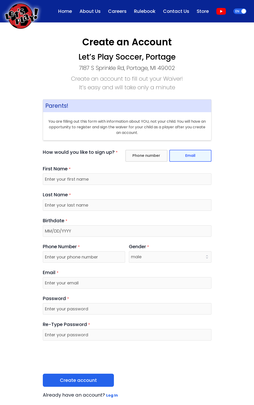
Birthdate (55, 220)
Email (190, 155)
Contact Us (176, 11)
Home (65, 11)
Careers (117, 11)
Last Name (57, 194)
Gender (139, 246)
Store (203, 11)
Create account (78, 380)
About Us (90, 11)
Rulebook (145, 11)
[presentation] (78, 357)
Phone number (146, 155)
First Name (57, 169)
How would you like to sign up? (80, 152)
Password (56, 298)
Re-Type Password (66, 324)
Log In (112, 395)
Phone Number (61, 246)
